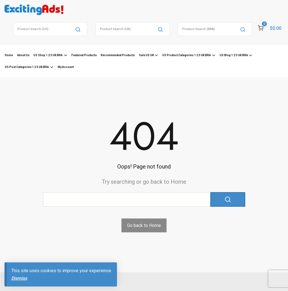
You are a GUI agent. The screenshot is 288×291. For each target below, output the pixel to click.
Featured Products (84, 55)
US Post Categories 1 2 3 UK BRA (27, 67)
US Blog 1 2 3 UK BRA (234, 55)
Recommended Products (118, 55)
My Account (66, 67)
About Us (23, 55)
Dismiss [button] (19, 278)
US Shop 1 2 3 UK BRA (48, 55)
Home (9, 55)
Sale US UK (146, 55)
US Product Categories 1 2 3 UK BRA (186, 55)
